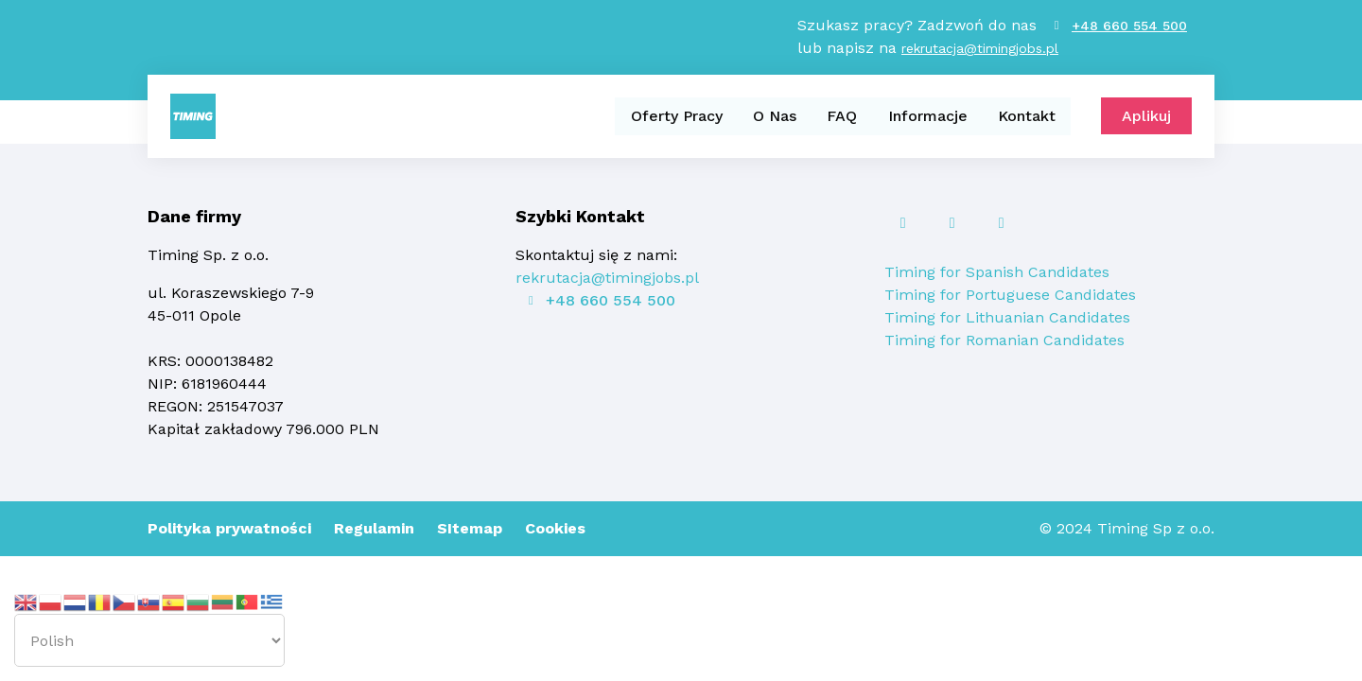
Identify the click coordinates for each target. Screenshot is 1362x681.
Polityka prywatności (229, 528)
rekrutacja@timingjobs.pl (979, 49)
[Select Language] (149, 640)
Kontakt (1027, 117)
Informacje (928, 117)
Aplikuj (1146, 118)
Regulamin (374, 528)
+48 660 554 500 (1129, 26)
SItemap (469, 528)
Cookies (555, 528)
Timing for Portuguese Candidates (1010, 295)
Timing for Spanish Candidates (996, 272)
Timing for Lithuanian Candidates (1007, 317)
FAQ (843, 117)
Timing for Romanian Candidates (1004, 340)
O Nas (775, 117)
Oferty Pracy (678, 117)
